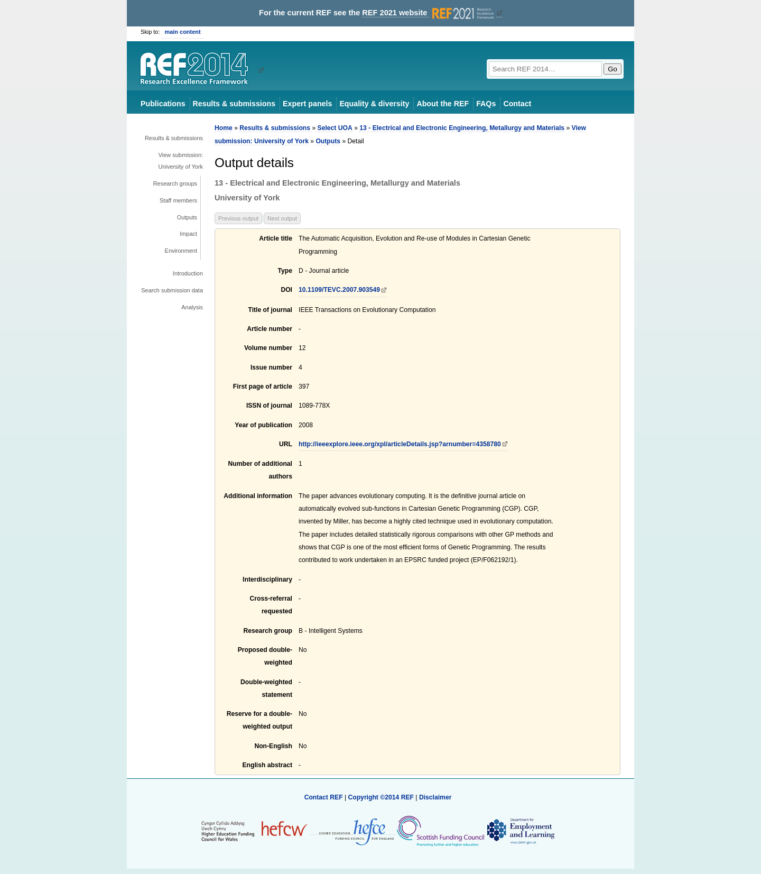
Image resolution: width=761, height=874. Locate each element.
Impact (188, 234)
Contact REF (323, 797)
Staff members (178, 200)
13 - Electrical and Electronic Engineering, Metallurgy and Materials (461, 128)
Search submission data (172, 290)
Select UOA (335, 128)
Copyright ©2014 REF (381, 797)
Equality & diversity (374, 103)
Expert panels (307, 103)
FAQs (486, 103)
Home (224, 128)
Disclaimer (435, 797)
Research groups (175, 183)
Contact (517, 103)
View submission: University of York (181, 161)
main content (183, 32)
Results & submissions (234, 103)
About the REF (442, 103)
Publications (163, 103)
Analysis (192, 307)
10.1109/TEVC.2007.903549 (339, 289)
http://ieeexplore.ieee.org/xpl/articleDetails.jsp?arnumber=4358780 (400, 444)
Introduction (188, 273)
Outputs (187, 217)
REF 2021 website (429, 12)
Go (612, 69)
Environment (181, 250)
